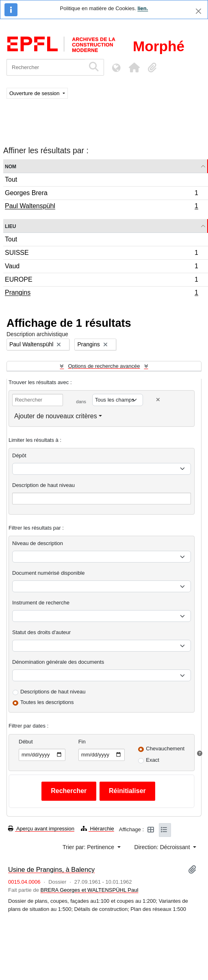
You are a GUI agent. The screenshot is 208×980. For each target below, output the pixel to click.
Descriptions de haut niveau (52, 692)
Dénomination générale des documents (58, 662)
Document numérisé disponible (48, 573)
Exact (152, 760)
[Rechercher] (45, 67)
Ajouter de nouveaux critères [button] (55, 416)
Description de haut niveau (43, 485)
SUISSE (101, 254)
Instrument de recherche (40, 603)
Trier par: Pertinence (89, 847)
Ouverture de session (35, 93)
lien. (142, 8)
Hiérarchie (97, 829)
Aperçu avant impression (41, 829)
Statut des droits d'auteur (41, 632)
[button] (134, 67)
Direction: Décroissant (163, 847)
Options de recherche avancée (104, 366)
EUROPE (101, 281)
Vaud (101, 267)
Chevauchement (165, 748)
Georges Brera (101, 194)
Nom (10, 166)
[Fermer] (198, 11)
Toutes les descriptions (47, 702)
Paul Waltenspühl (101, 207)
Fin (82, 742)
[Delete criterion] (158, 400)
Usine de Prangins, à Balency (51, 869)
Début (26, 742)
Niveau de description (37, 543)
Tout (11, 179)
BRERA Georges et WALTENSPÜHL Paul (90, 890)
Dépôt (19, 455)
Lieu (10, 226)
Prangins (101, 293)
